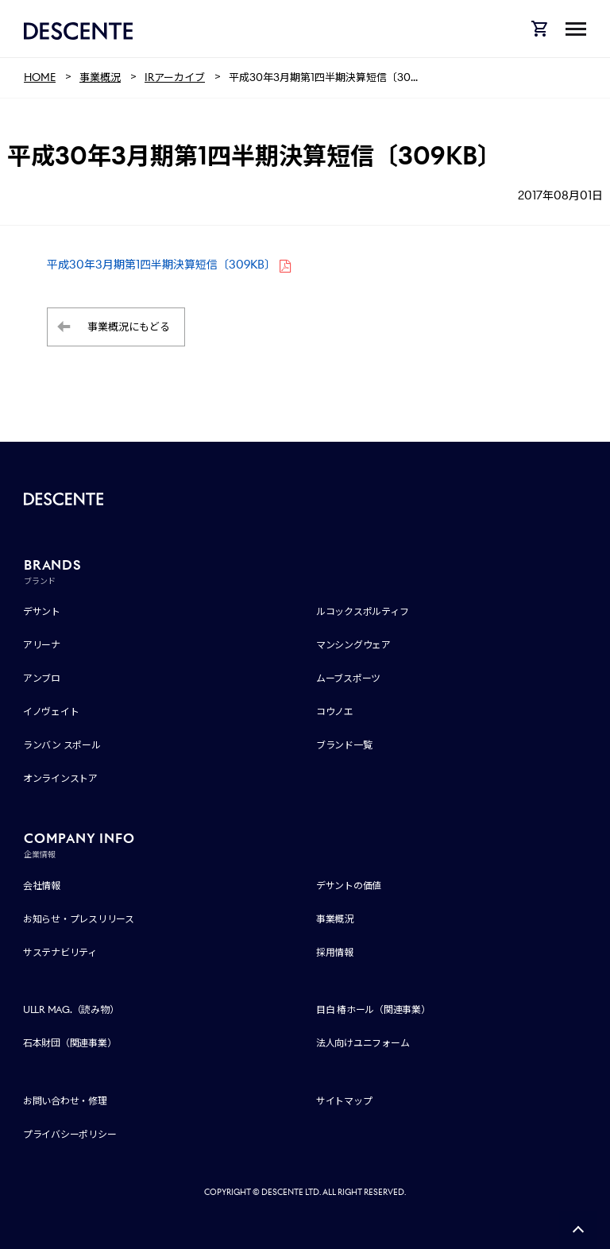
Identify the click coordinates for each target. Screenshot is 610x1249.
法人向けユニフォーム (363, 1043)
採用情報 (334, 952)
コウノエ (334, 711)
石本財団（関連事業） (70, 1043)
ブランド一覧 (344, 745)
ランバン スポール (62, 745)
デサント (41, 611)
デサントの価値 (348, 885)
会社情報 (41, 885)
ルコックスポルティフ (362, 611)
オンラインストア (60, 778)
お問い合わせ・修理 (65, 1101)
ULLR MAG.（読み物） (71, 1009)
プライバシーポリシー (70, 1134)
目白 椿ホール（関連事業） (373, 1009)
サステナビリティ (60, 952)
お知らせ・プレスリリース (78, 919)
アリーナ (41, 645)
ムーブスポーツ (348, 678)
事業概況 (334, 919)
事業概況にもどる (128, 327)
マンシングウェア (353, 645)
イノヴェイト (51, 711)
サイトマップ (344, 1101)
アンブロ (41, 678)
